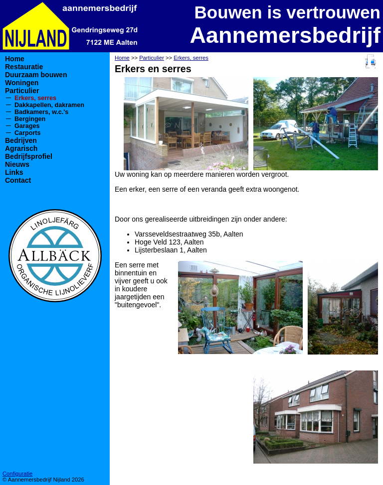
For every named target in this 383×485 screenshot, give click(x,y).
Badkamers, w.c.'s (41, 112)
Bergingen (29, 119)
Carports (27, 132)
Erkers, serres (35, 98)
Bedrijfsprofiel (28, 156)
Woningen (21, 83)
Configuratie (17, 474)
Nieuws (17, 164)
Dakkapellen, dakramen (49, 105)
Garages (26, 125)
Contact (18, 180)
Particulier (22, 91)
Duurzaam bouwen (36, 75)
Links (14, 172)
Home (14, 59)
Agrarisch (21, 148)
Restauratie (24, 67)
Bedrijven (21, 140)
